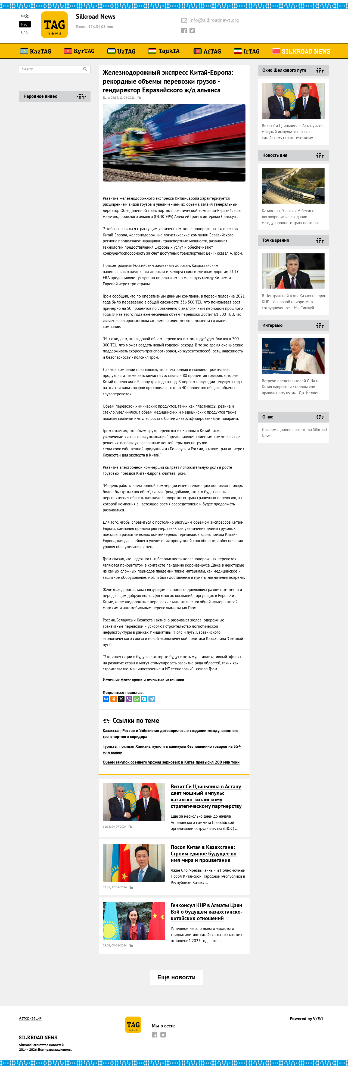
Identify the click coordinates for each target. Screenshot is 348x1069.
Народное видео (40, 96)
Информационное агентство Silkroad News (294, 432)
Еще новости (176, 977)
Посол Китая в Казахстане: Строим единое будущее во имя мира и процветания (204, 853)
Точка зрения (275, 240)
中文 (25, 16)
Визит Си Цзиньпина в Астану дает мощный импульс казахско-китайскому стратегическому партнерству (206, 796)
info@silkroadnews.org (214, 20)
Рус (24, 24)
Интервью (272, 325)
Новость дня (274, 155)
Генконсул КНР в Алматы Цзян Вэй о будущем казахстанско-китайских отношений (207, 912)
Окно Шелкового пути (284, 70)
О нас (267, 417)
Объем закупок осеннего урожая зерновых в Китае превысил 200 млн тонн (171, 762)
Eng (24, 32)
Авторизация (30, 1018)
